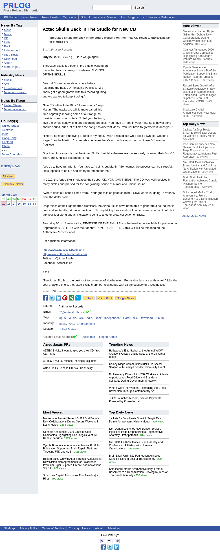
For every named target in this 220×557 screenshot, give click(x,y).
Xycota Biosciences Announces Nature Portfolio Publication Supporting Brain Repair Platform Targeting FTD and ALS (71, 448)
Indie (7, 42)
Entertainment (13, 88)
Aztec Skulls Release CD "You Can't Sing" (68, 368)
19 (3, 203)
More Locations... (15, 109)
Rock (7, 46)
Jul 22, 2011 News (194, 215)
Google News (125, 298)
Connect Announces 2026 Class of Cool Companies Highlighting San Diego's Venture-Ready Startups (70, 435)
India (5, 134)
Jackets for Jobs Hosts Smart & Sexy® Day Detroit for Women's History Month (135, 420)
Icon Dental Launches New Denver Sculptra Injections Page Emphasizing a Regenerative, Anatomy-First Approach (136, 432)
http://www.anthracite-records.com (65, 254)
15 (24, 203)
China (6, 146)
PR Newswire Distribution (159, 17)
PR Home (10, 17)
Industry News (10, 166)
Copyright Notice (79, 528)
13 (34, 203)
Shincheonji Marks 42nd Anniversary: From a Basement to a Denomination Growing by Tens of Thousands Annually (138, 472)
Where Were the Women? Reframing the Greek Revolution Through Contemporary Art (137, 389)
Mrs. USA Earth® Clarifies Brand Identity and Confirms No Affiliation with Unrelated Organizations (136, 445)
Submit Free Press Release (99, 17)
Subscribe (69, 17)
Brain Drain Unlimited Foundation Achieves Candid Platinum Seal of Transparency (134, 457)
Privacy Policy (29, 528)
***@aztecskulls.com (72, 312)
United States (13, 105)
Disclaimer (88, 336)
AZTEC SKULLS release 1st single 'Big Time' (70, 360)
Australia (7, 130)
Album (8, 62)
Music (8, 34)
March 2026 (10, 195)
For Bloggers (129, 17)
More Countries (12, 154)
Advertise (114, 528)
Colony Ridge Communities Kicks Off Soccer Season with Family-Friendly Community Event (137, 365)
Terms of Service (53, 528)
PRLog (67, 57)
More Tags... (12, 67)
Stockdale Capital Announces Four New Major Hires (199, 112)
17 (13, 203)
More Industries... (15, 92)
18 (8, 203)
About (99, 528)
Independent (12, 50)
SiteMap (9, 528)
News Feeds (50, 17)
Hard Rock (11, 54)
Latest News (29, 17)
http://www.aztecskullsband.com (63, 249)
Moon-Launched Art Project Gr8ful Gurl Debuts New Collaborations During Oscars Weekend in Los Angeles (71, 421)
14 (29, 203)
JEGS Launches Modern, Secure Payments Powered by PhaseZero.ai (135, 400)
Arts (6, 84)
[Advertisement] (143, 88)
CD (6, 38)
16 (19, 203)
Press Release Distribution (21, 8)
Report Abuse (108, 336)
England (7, 142)
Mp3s (7, 30)
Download (10, 58)
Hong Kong (9, 138)
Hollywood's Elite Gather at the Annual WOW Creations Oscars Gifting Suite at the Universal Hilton (137, 353)
